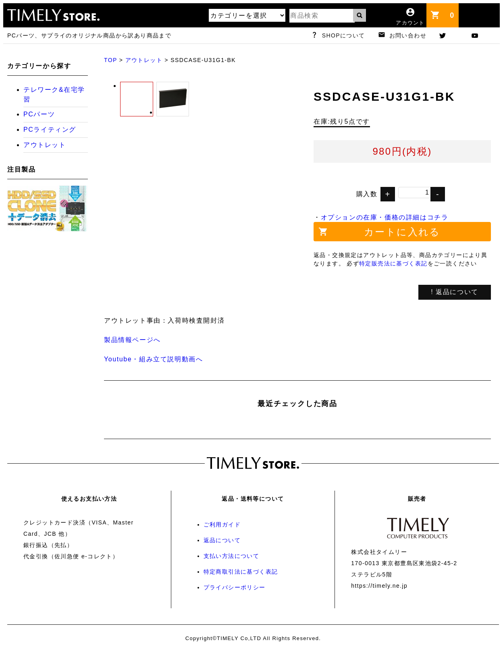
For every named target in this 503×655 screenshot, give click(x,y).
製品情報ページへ (132, 339)
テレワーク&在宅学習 (54, 94)
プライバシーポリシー (235, 587)
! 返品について (454, 291)
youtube (483, 35)
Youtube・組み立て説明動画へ (153, 359)
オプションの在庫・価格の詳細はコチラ (385, 217)
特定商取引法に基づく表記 (241, 571)
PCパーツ (39, 114)
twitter (450, 35)
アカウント (410, 23)
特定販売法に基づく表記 (393, 263)
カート (454, 12)
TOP (110, 60)
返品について (222, 540)
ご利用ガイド (222, 524)
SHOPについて (343, 35)
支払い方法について (232, 556)
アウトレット (143, 60)
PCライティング (49, 129)
